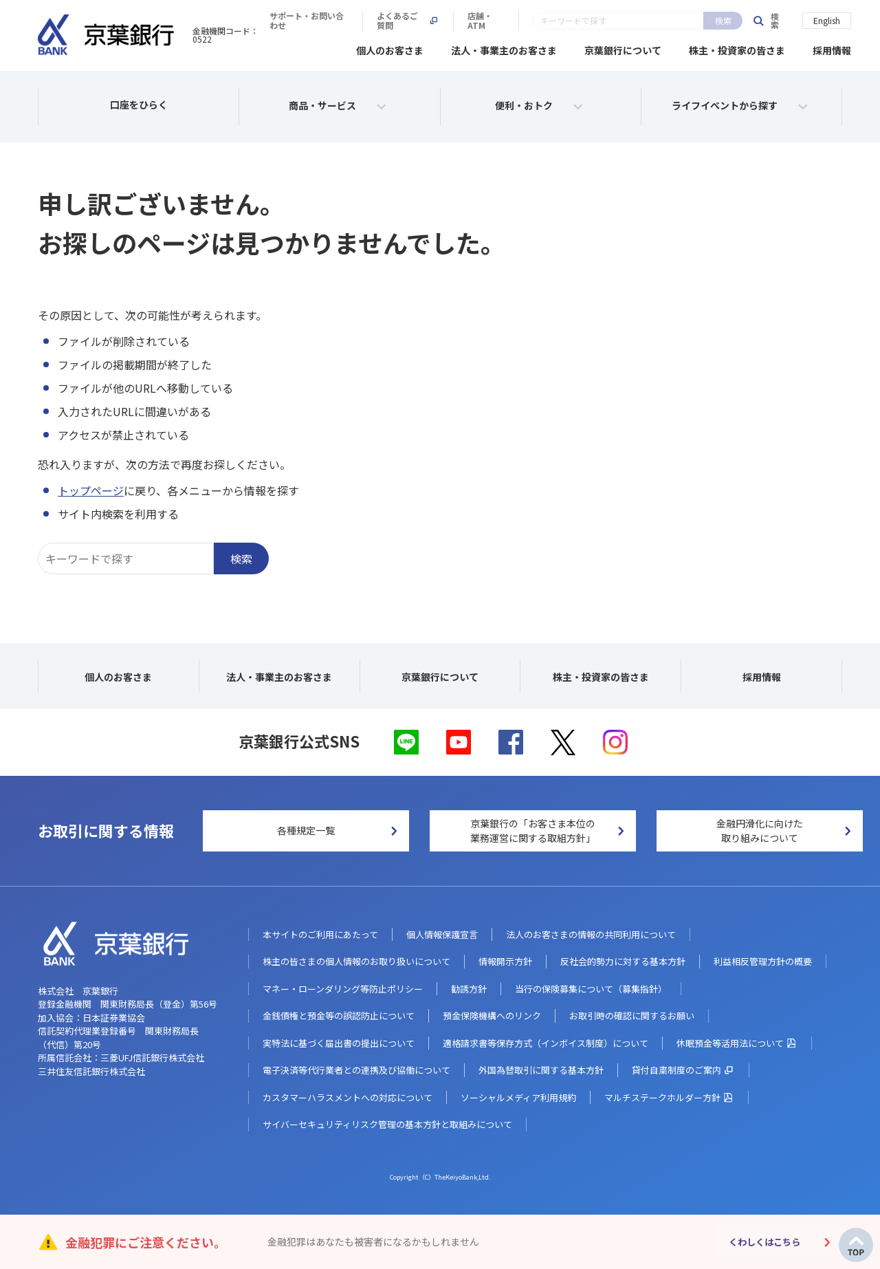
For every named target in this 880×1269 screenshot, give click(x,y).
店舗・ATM (700, 20)
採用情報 (832, 48)
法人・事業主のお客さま (504, 48)
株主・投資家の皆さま (737, 48)
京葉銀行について (622, 48)
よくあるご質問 (614, 20)
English (826, 19)
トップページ (91, 488)
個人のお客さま (390, 48)
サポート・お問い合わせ (505, 20)
